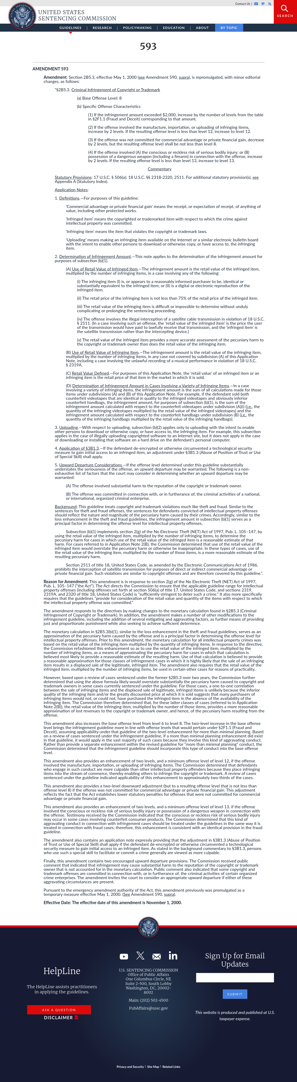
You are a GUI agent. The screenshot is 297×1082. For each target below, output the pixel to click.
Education (174, 28)
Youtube (256, 4)
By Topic (229, 28)
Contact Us (242, 4)
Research (102, 28)
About (202, 28)
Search (285, 16)
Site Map (153, 1067)
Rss (269, 4)
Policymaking (137, 28)
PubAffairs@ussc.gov (148, 1008)
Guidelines (70, 29)
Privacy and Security (130, 1067)
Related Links (171, 1067)
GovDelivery (263, 4)
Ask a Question (59, 1010)
